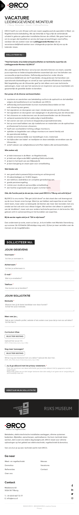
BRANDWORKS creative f (43, 506)
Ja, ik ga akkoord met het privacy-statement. (26, 365)
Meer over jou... (11, 316)
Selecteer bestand (14, 336)
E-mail (7, 274)
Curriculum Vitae (12, 332)
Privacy (39, 508)
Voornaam (9, 255)
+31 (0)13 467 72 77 (15, 495)
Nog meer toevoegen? (14, 349)
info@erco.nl (12, 498)
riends (54, 506)
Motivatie (9, 301)
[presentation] (21, 381)
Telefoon (8, 284)
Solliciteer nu (14, 54)
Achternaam (10, 265)
